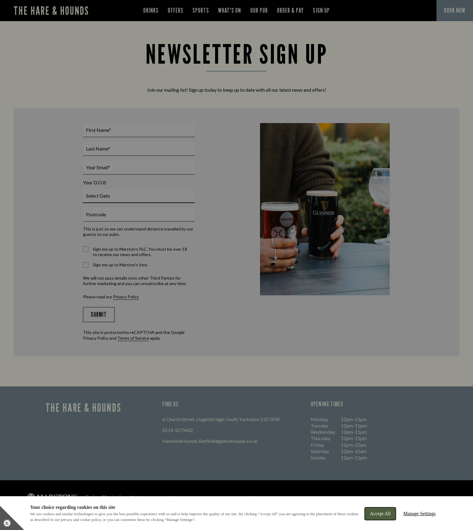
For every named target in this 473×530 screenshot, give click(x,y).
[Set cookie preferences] (12, 518)
